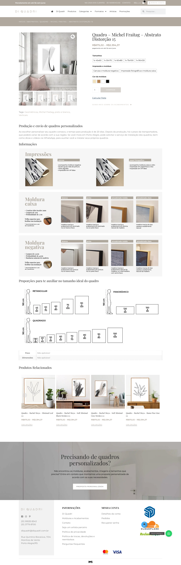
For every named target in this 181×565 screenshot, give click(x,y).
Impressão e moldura (101, 66)
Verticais (23, 115)
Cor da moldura (99, 77)
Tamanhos (97, 56)
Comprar (110, 90)
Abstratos (32, 22)
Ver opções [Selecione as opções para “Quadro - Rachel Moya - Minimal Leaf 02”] (26, 424)
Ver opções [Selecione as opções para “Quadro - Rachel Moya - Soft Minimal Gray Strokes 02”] (96, 424)
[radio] (97, 60)
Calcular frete (99, 98)
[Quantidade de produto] (95, 89)
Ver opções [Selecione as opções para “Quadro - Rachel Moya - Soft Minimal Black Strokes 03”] (61, 424)
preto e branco (62, 112)
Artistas (113, 11)
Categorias (85, 11)
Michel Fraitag (46, 112)
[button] (73, 37)
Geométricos (31, 112)
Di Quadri (60, 11)
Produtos (72, 11)
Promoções (124, 11)
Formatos (101, 11)
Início (22, 22)
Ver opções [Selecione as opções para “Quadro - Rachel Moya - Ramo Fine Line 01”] (131, 424)
